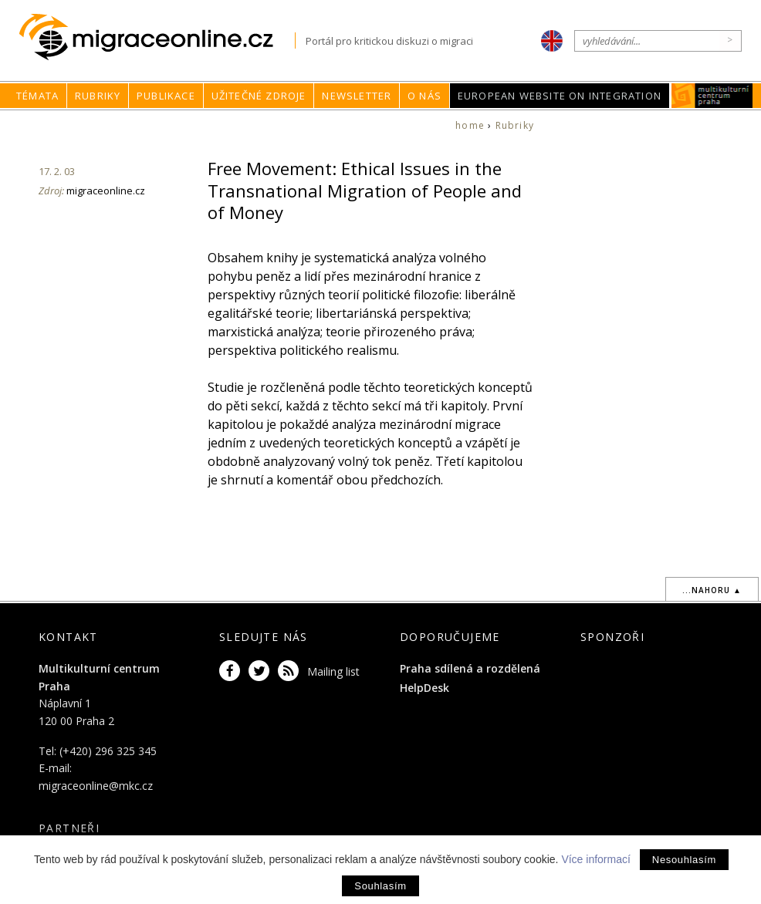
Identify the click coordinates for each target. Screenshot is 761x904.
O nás (424, 96)
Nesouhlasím (684, 859)
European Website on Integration (559, 96)
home (470, 125)
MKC (712, 96)
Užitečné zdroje (258, 96)
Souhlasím (380, 886)
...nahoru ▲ (712, 590)
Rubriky (97, 96)
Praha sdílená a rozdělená (470, 668)
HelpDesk (424, 687)
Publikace (166, 96)
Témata (37, 96)
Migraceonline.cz (157, 37)
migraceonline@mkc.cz (96, 785)
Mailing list (333, 671)
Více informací (595, 859)
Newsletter (356, 96)
